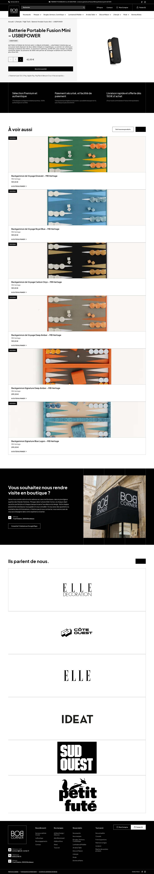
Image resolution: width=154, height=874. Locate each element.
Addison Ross (58, 841)
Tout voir (57, 848)
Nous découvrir (40, 828)
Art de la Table (90, 14)
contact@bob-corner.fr (20, 851)
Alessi (56, 844)
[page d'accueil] (14, 11)
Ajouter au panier (41, 69)
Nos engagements (41, 841)
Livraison (98, 846)
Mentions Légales (13, 871)
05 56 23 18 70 (15, 2)
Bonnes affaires (136, 14)
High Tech (26, 22)
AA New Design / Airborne (59, 834)
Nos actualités (100, 833)
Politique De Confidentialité (29, 871)
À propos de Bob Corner (40, 834)
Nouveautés (27, 14)
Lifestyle (116, 14)
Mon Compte (122, 7)
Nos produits (77, 828)
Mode (125, 14)
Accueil (10, 22)
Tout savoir (100, 828)
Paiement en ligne (101, 843)
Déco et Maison (104, 14)
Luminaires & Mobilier (75, 14)
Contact (110, 7)
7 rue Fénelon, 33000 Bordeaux (22, 862)
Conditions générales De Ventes (48, 871)
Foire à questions (101, 839)
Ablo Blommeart (59, 838)
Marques (36, 14)
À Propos (100, 7)
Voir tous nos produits (123, 129)
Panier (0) (141, 7)
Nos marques (58, 828)
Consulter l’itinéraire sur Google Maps (24, 526)
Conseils (98, 836)
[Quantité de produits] (15, 59)
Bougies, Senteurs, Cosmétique (54, 14)
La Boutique (39, 838)
